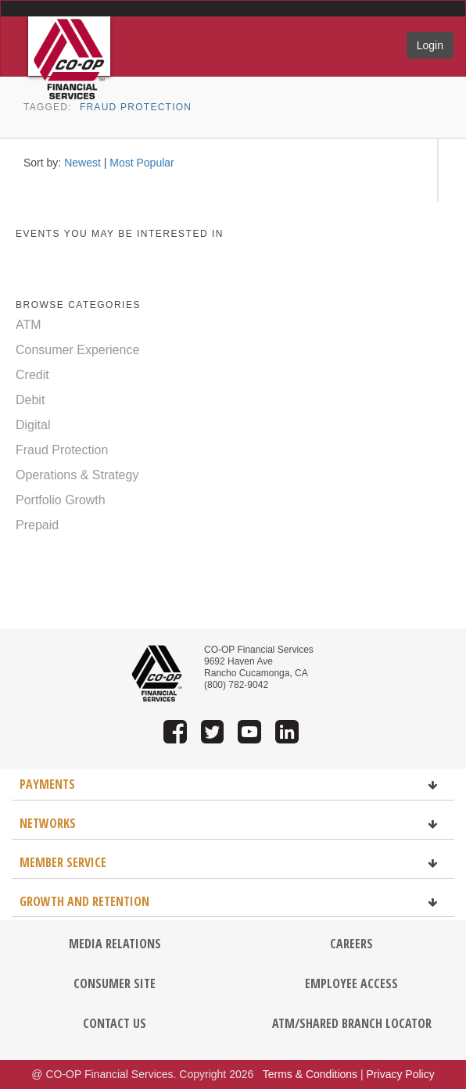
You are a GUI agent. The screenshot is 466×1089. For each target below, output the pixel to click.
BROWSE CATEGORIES (78, 304)
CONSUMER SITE (114, 983)
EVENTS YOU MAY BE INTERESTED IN (120, 233)
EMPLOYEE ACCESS (351, 983)
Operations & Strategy (77, 475)
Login (430, 45)
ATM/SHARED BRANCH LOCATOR (352, 1023)
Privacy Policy (401, 1074)
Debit (30, 400)
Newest (82, 162)
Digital (33, 425)
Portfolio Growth (61, 500)
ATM (28, 324)
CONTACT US (114, 1023)
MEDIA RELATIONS (115, 943)
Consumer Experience (77, 349)
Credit (32, 375)
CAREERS (351, 943)
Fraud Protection (136, 107)
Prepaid (37, 525)
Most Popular (141, 162)
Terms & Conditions (310, 1074)
